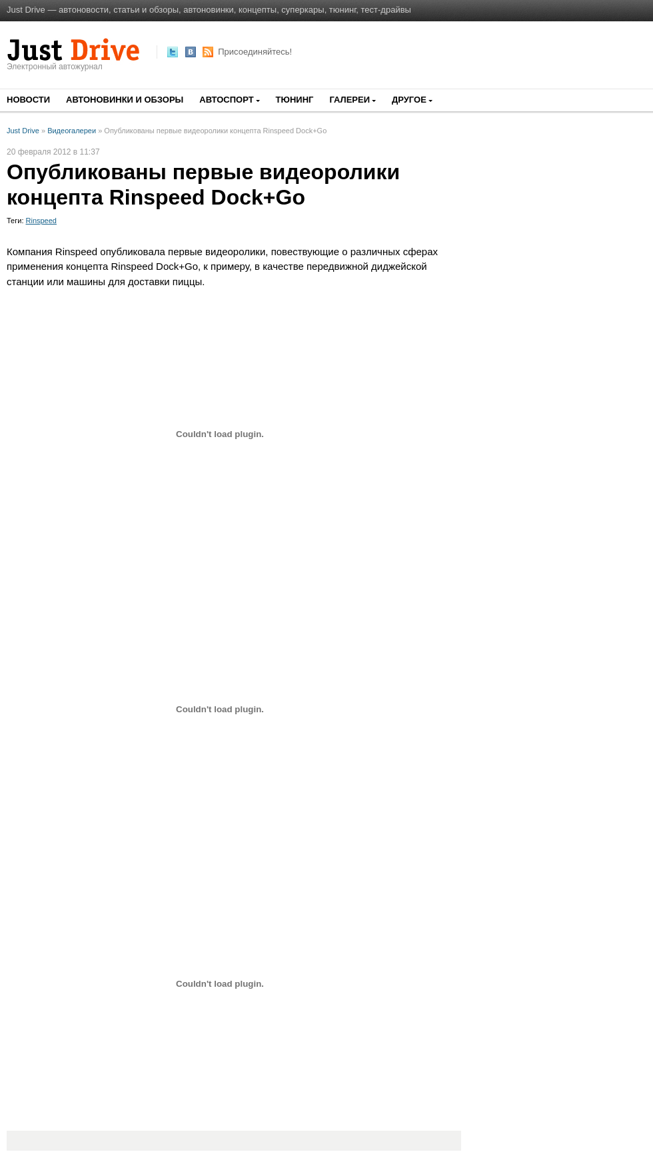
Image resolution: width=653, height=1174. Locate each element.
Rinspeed (41, 221)
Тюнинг (295, 100)
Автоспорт (226, 100)
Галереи (349, 100)
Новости (28, 100)
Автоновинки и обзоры (124, 100)
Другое (409, 100)
